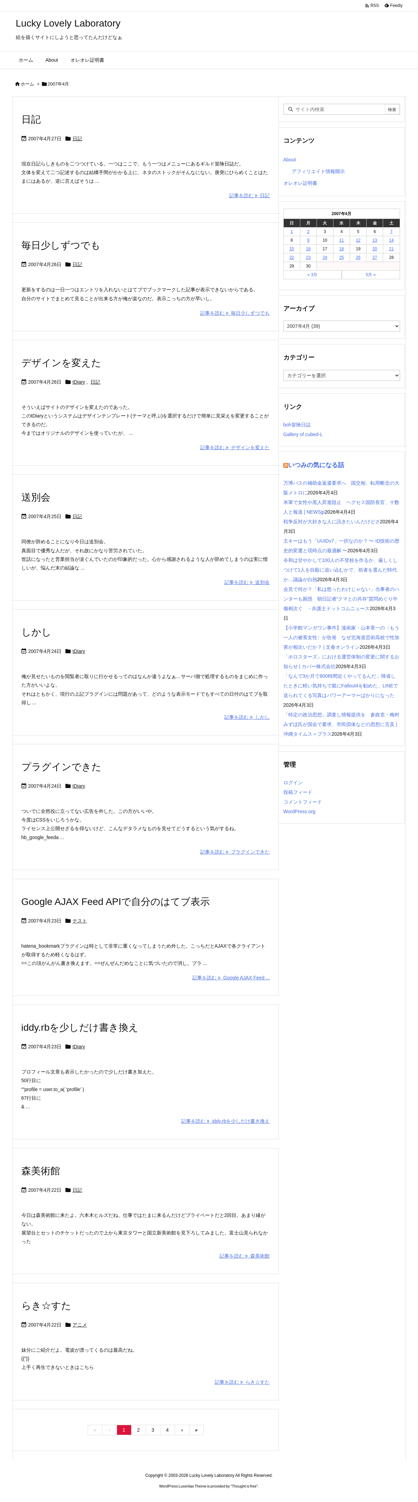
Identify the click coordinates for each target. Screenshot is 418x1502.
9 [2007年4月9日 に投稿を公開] (308, 240)
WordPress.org (299, 811)
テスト (79, 921)
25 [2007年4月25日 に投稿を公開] (341, 257)
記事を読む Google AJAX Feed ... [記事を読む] (231, 977)
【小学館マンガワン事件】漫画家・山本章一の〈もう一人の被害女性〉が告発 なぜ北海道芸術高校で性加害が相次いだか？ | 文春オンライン (341, 637)
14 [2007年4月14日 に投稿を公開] (391, 240)
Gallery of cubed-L (303, 434)
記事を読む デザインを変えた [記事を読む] (235, 447)
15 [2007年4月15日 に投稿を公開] (291, 248)
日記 (31, 119)
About (289, 159)
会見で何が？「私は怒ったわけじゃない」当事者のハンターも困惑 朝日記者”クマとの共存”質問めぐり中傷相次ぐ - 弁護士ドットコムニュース (341, 598)
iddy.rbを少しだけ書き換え (80, 1027)
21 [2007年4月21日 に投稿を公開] (391, 248)
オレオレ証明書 (300, 183)
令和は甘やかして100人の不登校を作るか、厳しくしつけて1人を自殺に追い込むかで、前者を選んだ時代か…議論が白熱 (340, 569)
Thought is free (244, 1486)
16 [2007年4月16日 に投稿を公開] (308, 248)
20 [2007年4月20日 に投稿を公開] (374, 248)
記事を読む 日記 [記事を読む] (249, 195)
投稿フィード (297, 792)
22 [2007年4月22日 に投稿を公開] (291, 257)
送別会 (35, 497)
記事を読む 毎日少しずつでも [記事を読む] (235, 313)
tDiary (78, 382)
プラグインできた (61, 767)
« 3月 (313, 274)
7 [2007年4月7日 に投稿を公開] (391, 231)
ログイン (293, 782)
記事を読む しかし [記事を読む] (247, 717)
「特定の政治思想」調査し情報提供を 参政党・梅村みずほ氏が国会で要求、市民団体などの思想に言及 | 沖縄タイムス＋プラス (341, 724)
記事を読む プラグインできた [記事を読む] (235, 852)
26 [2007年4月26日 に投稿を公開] (358, 257)
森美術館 (40, 1171)
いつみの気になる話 (316, 465)
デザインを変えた (61, 362)
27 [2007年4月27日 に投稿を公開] (374, 257)
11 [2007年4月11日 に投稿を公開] (341, 240)
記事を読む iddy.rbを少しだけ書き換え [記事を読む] (225, 1121)
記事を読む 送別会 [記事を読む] (247, 582)
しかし (36, 632)
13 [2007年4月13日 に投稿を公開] (374, 240)
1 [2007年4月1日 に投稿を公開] (292, 231)
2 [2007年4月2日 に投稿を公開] (308, 231)
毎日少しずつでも (60, 245)
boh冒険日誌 (297, 424)
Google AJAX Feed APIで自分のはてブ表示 (115, 901)
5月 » (371, 274)
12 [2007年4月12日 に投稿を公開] (358, 240)
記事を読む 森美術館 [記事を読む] (245, 1256)
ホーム (27, 84)
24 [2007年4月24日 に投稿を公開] (325, 257)
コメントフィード (302, 802)
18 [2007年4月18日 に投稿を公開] (341, 248)
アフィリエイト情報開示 (318, 171)
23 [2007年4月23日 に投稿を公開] (308, 257)
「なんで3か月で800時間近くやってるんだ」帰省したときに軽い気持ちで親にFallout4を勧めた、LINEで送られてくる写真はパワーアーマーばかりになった (340, 685)
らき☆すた (46, 1305)
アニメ (79, 1325)
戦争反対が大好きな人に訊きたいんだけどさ (331, 521)
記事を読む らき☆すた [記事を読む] (242, 1382)
